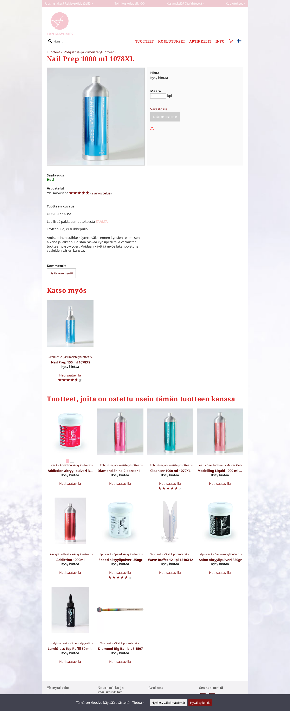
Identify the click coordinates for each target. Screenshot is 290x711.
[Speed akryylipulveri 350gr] (120, 540)
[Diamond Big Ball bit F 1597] (120, 627)
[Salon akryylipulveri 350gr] (220, 540)
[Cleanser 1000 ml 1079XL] (170, 451)
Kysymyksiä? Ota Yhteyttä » (185, 3)
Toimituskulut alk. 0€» (130, 3)
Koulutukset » (235, 3)
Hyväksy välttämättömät (168, 703)
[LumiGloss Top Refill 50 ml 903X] (70, 627)
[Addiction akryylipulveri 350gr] (70, 451)
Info (220, 41)
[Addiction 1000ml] (70, 540)
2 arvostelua (101, 193)
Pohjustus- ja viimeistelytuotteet (90, 52)
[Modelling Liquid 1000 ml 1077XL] (220, 451)
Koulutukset (171, 41)
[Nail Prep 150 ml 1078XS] (70, 343)
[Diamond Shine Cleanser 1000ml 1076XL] (120, 451)
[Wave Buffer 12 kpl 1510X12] (170, 540)
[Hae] (80, 41)
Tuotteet (144, 41)
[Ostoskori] (231, 41)
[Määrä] (158, 96)
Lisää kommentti (61, 273)
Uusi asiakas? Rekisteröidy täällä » (69, 3)
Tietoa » (138, 702)
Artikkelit (200, 41)
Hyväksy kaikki (200, 703)
